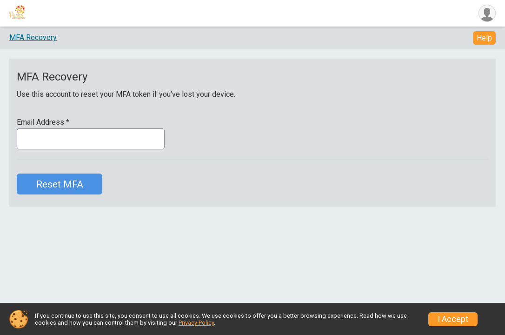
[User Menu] (487, 13)
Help (484, 38)
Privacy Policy (196, 322)
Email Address (43, 122)
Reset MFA (59, 184)
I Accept (453, 319)
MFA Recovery (33, 37)
